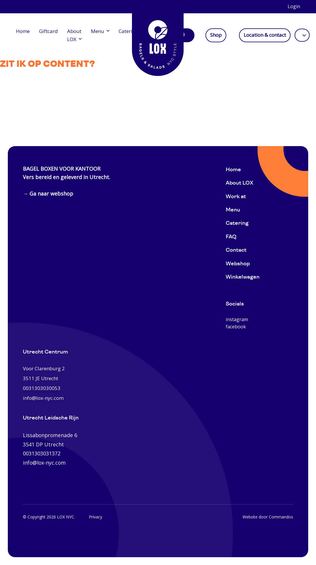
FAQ (231, 237)
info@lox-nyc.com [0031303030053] (43, 398)
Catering (128, 31)
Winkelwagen (243, 277)
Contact (236, 250)
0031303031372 (41, 453)
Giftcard (48, 31)
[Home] (158, 40)
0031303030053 (41, 388)
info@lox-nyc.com (44, 462)
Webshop (238, 264)
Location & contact (265, 35)
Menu (97, 31)
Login (294, 6)
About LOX (74, 35)
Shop (216, 35)
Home (23, 31)
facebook (236, 326)
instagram (237, 319)
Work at (236, 197)
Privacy (95, 517)
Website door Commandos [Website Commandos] (267, 517)
